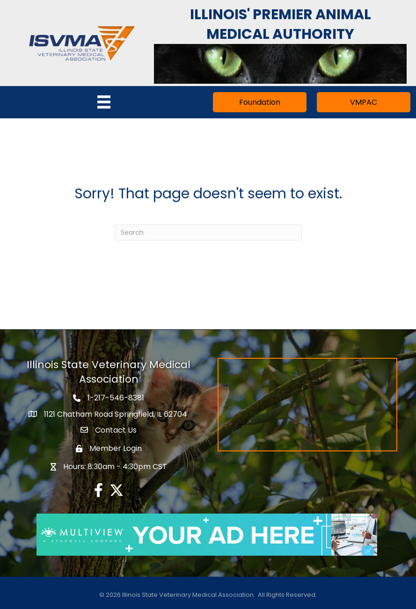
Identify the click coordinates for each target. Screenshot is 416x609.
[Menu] (104, 102)
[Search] (208, 232)
